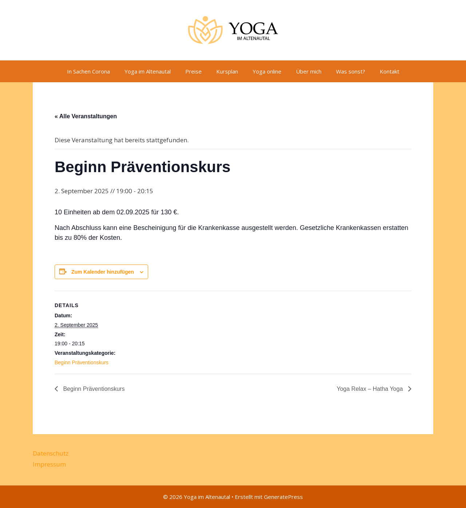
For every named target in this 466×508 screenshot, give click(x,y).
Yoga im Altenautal (148, 71)
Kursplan (227, 71)
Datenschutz (50, 453)
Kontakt (389, 71)
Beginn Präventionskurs (81, 362)
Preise (193, 71)
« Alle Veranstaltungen (86, 116)
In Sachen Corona (88, 71)
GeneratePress (283, 496)
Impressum (49, 464)
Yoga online (267, 71)
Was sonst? (350, 71)
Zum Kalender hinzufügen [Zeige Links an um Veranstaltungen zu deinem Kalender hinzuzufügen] (102, 272)
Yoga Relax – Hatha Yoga (370, 389)
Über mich (308, 71)
